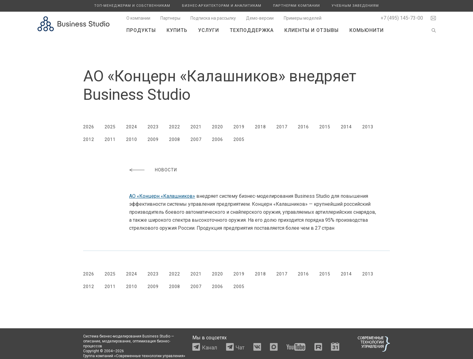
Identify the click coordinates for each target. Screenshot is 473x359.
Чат (240, 347)
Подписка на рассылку (213, 18)
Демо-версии (260, 18)
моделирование (116, 341)
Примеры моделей (302, 18)
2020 (217, 126)
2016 (303, 126)
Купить (177, 30)
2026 (88, 126)
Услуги (208, 30)
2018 (260, 126)
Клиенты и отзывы (311, 30)
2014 (346, 126)
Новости (166, 169)
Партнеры (170, 18)
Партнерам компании (296, 6)
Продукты (141, 30)
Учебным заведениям (355, 6)
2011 (110, 139)
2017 (281, 126)
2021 (196, 126)
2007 (196, 139)
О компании (138, 18)
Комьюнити (366, 30)
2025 (110, 126)
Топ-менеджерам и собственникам (132, 6)
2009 (153, 139)
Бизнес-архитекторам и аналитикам (221, 6)
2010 (131, 139)
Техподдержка (252, 30)
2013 (367, 126)
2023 (153, 126)
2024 (131, 126)
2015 (324, 126)
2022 (174, 126)
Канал (209, 347)
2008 (174, 139)
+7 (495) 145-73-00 (402, 18)
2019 (238, 126)
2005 (238, 139)
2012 (88, 139)
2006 (217, 139)
